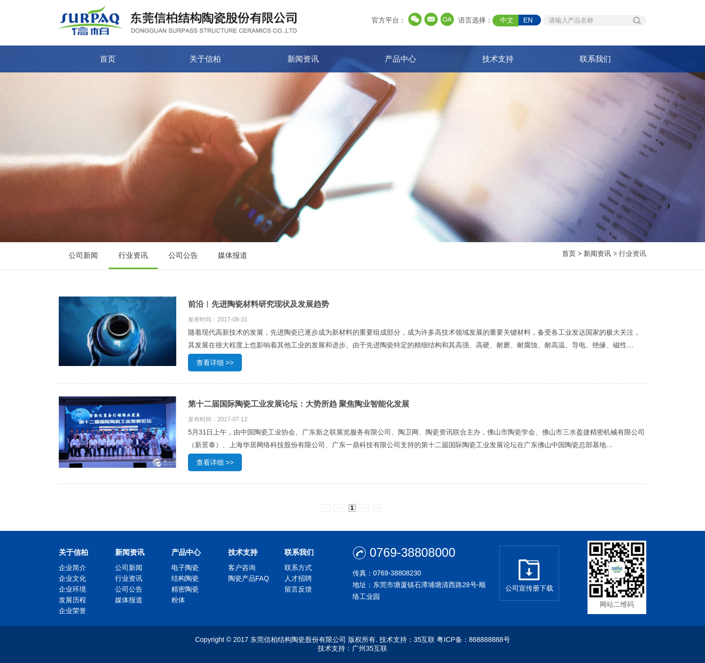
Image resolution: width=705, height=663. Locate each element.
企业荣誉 (72, 611)
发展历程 (72, 600)
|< (326, 507)
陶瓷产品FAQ (248, 578)
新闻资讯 (303, 59)
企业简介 (72, 568)
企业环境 (72, 589)
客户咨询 (242, 568)
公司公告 (183, 260)
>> (363, 507)
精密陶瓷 (185, 589)
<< (338, 507)
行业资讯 (133, 260)
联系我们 (595, 59)
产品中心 (400, 59)
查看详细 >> (215, 362)
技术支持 (498, 59)
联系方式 (298, 568)
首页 (108, 59)
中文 (507, 20)
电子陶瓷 (185, 568)
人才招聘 (298, 578)
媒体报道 (232, 260)
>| (377, 507)
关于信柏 (205, 59)
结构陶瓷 (185, 578)
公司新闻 (83, 260)
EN (528, 20)
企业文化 (72, 578)
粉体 (178, 600)
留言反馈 (298, 589)
